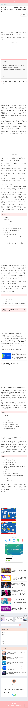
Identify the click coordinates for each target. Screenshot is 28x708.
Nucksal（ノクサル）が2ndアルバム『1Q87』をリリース (13, 65)
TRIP (3, 641)
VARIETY (4, 643)
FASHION (4, 636)
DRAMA (3, 634)
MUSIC (7, 564)
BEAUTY (3, 632)
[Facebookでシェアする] (10, 540)
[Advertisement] (14, 24)
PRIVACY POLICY (18, 705)
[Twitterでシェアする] (5, 540)
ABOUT (8, 705)
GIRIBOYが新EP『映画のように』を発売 (10, 67)
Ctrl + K (14, 1)
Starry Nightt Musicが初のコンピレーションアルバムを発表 (14, 72)
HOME (14, 703)
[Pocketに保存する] (22, 540)
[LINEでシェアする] (18, 540)
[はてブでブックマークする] (14, 540)
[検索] (20, 625)
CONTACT (12, 705)
